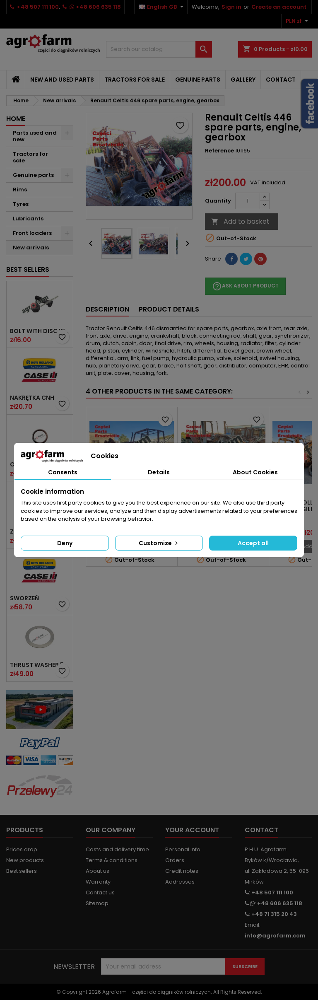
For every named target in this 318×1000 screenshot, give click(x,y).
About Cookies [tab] (255, 472)
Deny (64, 543)
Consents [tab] (62, 472)
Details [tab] (159, 472)
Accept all (253, 543)
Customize (159, 543)
